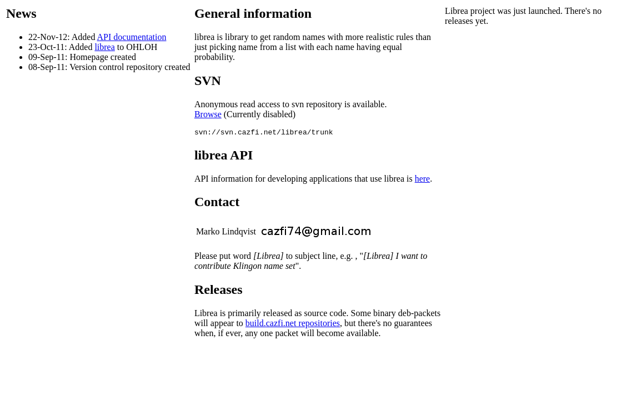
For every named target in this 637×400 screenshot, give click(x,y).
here (422, 180)
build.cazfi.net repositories (292, 324)
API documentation (132, 37)
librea (104, 47)
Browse (208, 114)
